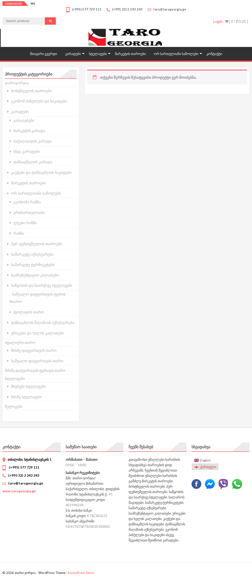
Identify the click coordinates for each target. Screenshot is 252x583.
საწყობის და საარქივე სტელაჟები (41, 285)
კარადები (73, 54)
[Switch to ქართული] (205, 466)
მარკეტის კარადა (29, 130)
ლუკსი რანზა (25, 223)
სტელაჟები (98, 54)
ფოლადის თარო (28, 312)
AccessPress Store (81, 573)
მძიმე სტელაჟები (26, 397)
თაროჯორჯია (17, 83)
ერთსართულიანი (29, 212)
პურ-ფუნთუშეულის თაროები (36, 244)
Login (217, 21)
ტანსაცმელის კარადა (32, 162)
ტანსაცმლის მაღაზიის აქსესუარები (42, 322)
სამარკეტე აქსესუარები (32, 254)
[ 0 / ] (236, 21)
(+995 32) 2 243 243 (23, 475)
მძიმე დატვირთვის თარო (34, 350)
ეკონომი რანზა (27, 202)
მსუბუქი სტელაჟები (28, 386)
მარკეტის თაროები (130, 54)
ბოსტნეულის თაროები (31, 91)
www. (19, 491)
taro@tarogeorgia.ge (25, 483)
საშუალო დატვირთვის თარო (37, 361)
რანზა (18, 233)
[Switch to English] (205, 460)
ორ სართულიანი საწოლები (176, 54)
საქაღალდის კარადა (32, 141)
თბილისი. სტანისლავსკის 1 (29, 459)
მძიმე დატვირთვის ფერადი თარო (35, 370)
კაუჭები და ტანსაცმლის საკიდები (41, 172)
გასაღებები (23, 120)
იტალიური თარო (20, 342)
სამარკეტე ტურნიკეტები (33, 264)
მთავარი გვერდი (43, 54)
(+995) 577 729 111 (23, 467)
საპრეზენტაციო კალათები (35, 275)
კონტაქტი (214, 54)
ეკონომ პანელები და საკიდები (39, 101)
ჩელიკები (14, 406)
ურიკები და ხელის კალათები (37, 333)
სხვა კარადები (26, 151)
